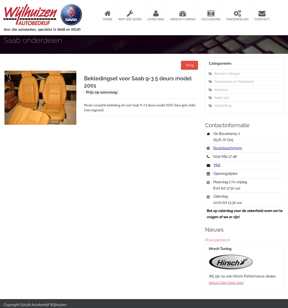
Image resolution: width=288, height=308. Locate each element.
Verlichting (220, 106)
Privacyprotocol (217, 240)
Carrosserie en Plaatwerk (231, 82)
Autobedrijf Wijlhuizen (49, 305)
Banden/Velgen (224, 74)
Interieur (218, 90)
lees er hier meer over (226, 282)
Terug (189, 65)
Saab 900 (219, 98)
